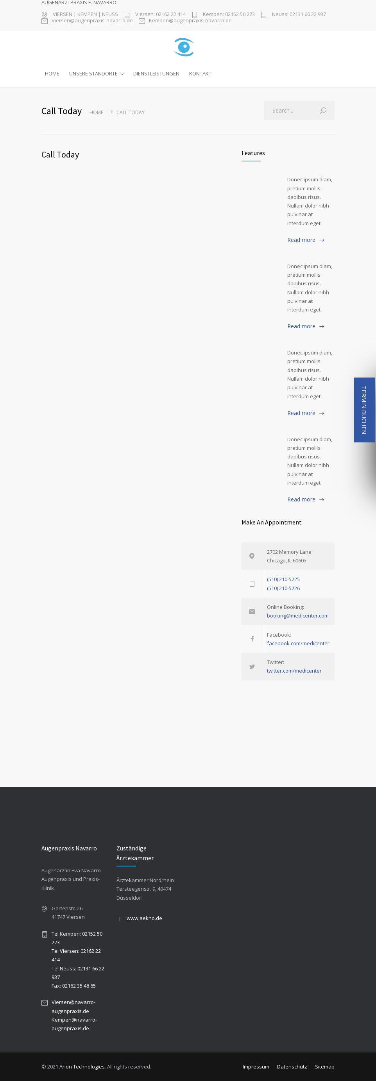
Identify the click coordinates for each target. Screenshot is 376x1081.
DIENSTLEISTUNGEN (156, 73)
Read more (301, 239)
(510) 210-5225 (283, 579)
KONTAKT (200, 73)
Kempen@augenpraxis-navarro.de (190, 21)
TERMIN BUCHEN (364, 410)
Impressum (256, 1066)
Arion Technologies (82, 1066)
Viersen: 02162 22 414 (160, 15)
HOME (52, 73)
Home (96, 112)
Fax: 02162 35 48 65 (74, 985)
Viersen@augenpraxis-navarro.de (92, 21)
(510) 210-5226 (283, 588)
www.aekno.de (144, 918)
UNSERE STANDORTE (93, 73)
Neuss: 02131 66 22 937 (298, 15)
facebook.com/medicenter (298, 643)
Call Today (60, 154)
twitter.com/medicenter (294, 670)
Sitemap (325, 1066)
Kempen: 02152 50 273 (228, 15)
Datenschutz (292, 1066)
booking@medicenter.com (298, 615)
